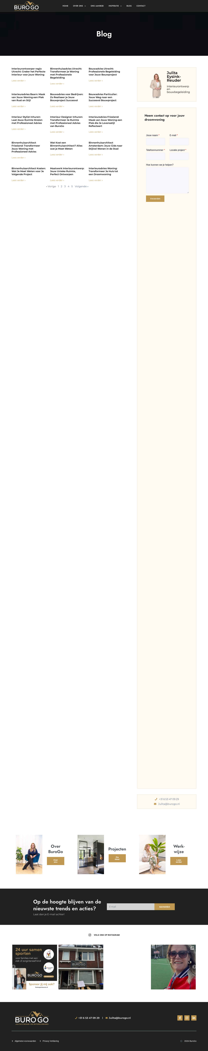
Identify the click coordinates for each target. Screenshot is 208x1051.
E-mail (174, 135)
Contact (140, 5)
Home (65, 5)
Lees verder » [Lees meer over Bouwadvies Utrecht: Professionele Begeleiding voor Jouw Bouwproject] (96, 80)
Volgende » (81, 186)
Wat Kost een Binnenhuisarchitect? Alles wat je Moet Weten (66, 145)
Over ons (79, 6)
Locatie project (178, 150)
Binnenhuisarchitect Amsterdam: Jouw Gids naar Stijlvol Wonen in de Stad (105, 145)
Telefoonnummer (155, 150)
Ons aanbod (97, 5)
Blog (129, 5)
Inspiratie (115, 6)
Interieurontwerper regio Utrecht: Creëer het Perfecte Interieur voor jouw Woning (28, 71)
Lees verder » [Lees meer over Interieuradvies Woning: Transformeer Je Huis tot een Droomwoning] (96, 180)
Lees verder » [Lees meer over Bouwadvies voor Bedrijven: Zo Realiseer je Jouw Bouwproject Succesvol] (57, 106)
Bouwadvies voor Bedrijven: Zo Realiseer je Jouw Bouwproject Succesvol (66, 97)
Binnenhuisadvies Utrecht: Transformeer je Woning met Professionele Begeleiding (66, 73)
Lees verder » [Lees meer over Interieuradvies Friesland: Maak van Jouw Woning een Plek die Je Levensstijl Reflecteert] (96, 131)
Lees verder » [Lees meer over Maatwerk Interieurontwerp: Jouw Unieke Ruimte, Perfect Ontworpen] (57, 180)
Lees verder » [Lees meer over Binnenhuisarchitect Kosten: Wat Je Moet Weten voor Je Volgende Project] (19, 180)
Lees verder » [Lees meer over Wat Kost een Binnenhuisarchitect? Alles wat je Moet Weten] (57, 154)
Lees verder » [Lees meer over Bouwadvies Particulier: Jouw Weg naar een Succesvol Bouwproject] (96, 106)
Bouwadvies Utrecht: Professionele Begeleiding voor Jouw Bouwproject (104, 71)
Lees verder (179, 862)
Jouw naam (152, 135)
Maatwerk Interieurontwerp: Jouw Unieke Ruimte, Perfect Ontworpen (67, 171)
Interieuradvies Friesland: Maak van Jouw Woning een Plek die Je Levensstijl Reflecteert (105, 121)
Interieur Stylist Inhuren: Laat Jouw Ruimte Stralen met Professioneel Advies (27, 120)
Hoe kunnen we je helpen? (159, 165)
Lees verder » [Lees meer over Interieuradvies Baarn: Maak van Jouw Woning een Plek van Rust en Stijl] (19, 106)
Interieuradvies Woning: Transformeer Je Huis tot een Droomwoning (103, 171)
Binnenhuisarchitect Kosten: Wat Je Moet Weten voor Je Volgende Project (29, 171)
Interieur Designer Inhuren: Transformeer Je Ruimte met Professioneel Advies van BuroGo (66, 121)
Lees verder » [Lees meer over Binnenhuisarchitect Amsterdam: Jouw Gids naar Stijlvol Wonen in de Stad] (96, 154)
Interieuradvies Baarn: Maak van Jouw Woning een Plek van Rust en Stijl (28, 97)
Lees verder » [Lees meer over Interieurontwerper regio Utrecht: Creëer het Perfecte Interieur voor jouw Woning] (19, 80)
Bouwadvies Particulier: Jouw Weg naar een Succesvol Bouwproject (103, 97)
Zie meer (117, 859)
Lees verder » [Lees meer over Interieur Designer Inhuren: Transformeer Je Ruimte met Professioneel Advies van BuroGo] (57, 131)
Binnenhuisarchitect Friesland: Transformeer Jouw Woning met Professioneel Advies (26, 147)
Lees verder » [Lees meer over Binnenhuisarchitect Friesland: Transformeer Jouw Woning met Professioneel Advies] (19, 157)
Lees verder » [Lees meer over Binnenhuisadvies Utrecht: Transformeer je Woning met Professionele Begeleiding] (57, 83)
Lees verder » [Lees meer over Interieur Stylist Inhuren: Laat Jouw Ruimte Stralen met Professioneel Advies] (19, 129)
